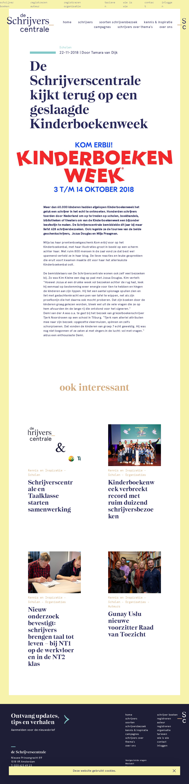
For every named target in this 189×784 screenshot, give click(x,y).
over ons (165, 27)
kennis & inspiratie (158, 22)
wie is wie (163, 737)
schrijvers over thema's (135, 27)
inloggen (162, 745)
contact (161, 741)
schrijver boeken (167, 714)
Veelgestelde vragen (136, 760)
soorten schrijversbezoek (118, 22)
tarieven (162, 734)
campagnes (102, 27)
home (67, 22)
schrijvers (85, 22)
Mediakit (129, 763)
